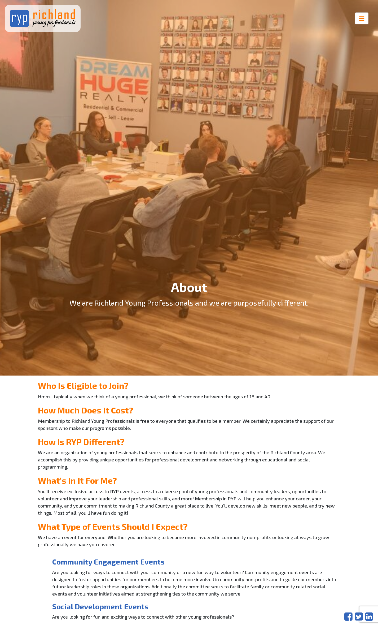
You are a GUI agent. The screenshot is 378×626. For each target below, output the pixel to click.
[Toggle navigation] (362, 18)
